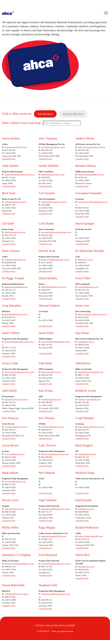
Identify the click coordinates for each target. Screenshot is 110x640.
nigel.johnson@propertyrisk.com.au (55, 509)
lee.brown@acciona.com (15, 454)
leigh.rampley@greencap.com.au (91, 427)
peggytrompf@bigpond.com (16, 287)
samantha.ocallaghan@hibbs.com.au (19, 564)
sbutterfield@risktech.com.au (16, 594)
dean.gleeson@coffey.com (15, 260)
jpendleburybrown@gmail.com (90, 372)
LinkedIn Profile (8, 159)
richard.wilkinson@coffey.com (90, 536)
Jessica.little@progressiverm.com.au (19, 372)
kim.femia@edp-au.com (51, 399)
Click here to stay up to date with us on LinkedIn (55, 625)
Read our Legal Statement (62, 631)
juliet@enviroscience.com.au (16, 399)
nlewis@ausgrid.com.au (14, 509)
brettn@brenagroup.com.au (16, 202)
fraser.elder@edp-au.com (88, 287)
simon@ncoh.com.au (86, 567)
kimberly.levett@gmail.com (89, 399)
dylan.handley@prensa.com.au (53, 287)
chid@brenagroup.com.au (15, 232)
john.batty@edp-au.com (51, 372)
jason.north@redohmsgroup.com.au (55, 342)
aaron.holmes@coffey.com (15, 147)
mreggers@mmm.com (87, 454)
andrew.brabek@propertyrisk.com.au (19, 174)
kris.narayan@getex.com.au (16, 427)
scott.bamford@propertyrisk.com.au (55, 564)
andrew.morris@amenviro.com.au (91, 147)
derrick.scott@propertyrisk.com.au (55, 260)
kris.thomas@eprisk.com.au (52, 427)
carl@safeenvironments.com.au (54, 202)
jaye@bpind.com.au (86, 342)
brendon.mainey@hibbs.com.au (91, 174)
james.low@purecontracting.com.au (92, 314)
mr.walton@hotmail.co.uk (15, 481)
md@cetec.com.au (85, 260)
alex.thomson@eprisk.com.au (53, 147)
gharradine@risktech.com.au (16, 314)
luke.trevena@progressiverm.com (54, 454)
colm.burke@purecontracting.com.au (56, 232)
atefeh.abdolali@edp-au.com (52, 174)
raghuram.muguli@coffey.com (53, 536)
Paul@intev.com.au (86, 509)
